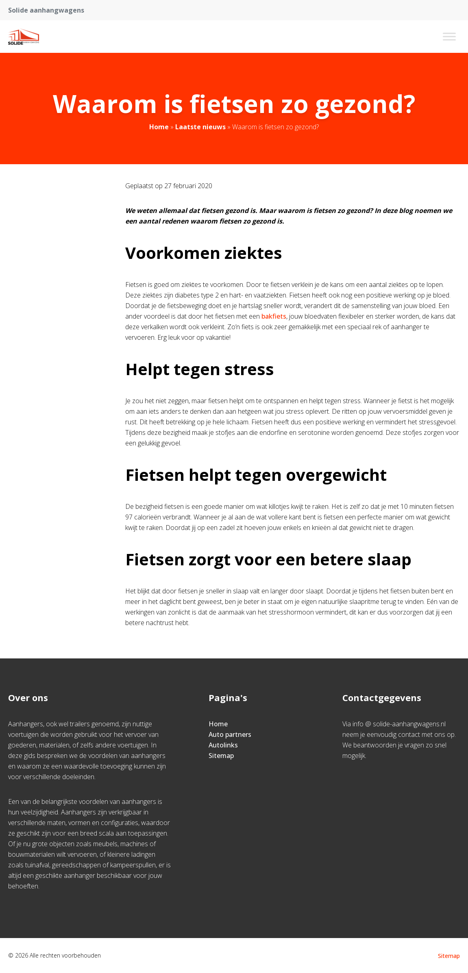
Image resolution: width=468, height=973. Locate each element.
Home (159, 126)
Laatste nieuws (200, 126)
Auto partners (230, 734)
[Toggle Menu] (449, 36)
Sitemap (221, 755)
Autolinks (223, 745)
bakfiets (273, 316)
